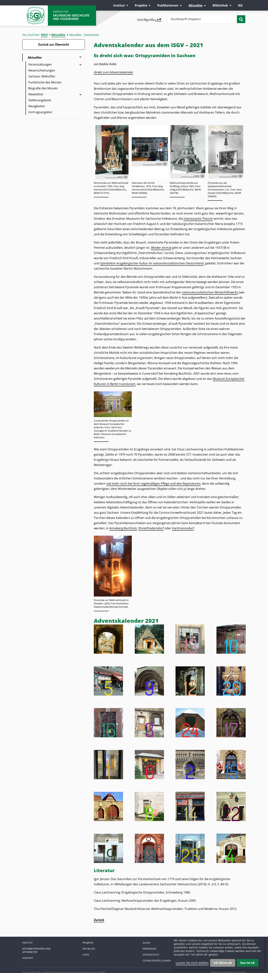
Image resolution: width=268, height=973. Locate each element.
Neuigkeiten (36, 106)
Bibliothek (220, 5)
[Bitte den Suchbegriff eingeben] (207, 19)
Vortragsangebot (40, 112)
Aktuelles (195, 5)
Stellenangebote (39, 100)
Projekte (141, 5)
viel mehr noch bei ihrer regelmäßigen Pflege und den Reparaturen (153, 483)
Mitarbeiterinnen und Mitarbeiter (36, 950)
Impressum (149, 948)
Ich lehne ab (223, 963)
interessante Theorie (198, 219)
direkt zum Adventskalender (113, 72)
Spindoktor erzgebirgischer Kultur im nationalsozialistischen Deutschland (152, 263)
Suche (146, 942)
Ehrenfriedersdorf (151, 528)
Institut (119, 5)
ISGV (44, 35)
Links (85, 954)
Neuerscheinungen (41, 70)
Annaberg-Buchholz (123, 528)
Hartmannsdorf (183, 528)
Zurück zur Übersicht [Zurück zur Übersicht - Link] (53, 44)
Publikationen (167, 5)
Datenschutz (151, 954)
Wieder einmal (161, 248)
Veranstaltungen (40, 64)
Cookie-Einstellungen (157, 960)
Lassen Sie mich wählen (192, 963)
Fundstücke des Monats (45, 82)
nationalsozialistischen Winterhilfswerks (210, 292)
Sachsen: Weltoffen (41, 76)
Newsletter (36, 94)
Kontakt (27, 958)
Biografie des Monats (43, 88)
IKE (240, 5)
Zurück (99, 920)
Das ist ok (247, 963)
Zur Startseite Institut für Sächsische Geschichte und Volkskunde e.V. (59, 16)
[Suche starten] (241, 19)
